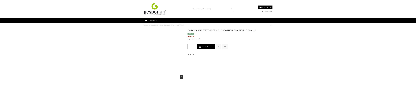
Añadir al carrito (205, 47)
